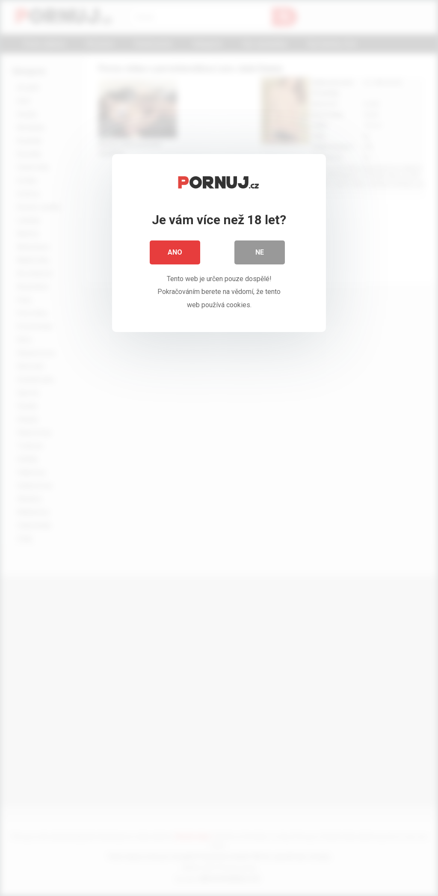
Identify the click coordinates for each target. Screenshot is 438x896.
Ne (259, 252)
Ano (175, 252)
